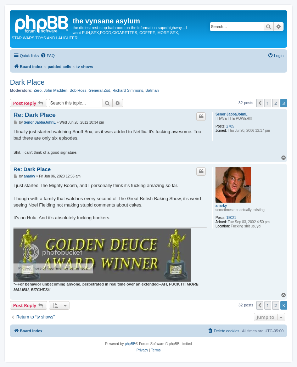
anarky (221, 206)
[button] (259, 103)
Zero (38, 90)
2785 (230, 126)
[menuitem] (47, 55)
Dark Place (27, 82)
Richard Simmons (127, 90)
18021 (231, 218)
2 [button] (275, 103)
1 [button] (268, 103)
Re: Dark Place (34, 115)
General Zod (99, 90)
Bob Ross (77, 90)
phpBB (130, 344)
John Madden (55, 90)
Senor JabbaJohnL (231, 114)
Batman (152, 90)
